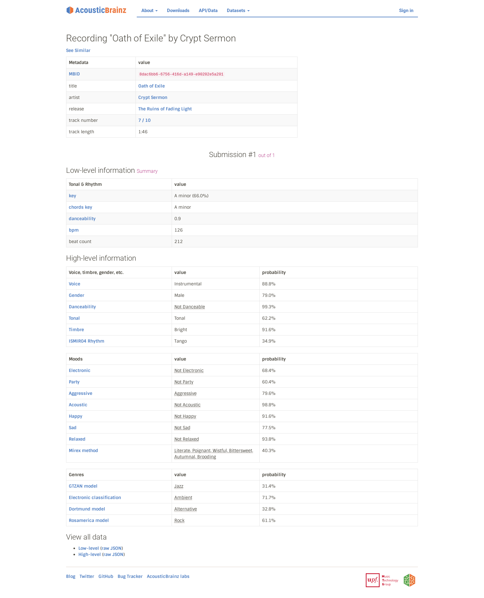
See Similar (78, 50)
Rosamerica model (89, 520)
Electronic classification (95, 497)
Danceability (82, 307)
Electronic (79, 370)
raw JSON (112, 548)
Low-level (88, 548)
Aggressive (80, 393)
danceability (82, 218)
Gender (76, 295)
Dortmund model (87, 509)
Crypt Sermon (152, 97)
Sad (73, 427)
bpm (74, 230)
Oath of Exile (151, 86)
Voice (74, 284)
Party (74, 382)
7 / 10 (144, 120)
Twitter (87, 576)
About (149, 10)
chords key (80, 207)
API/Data (208, 10)
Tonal (74, 318)
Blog (70, 576)
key (72, 196)
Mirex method (83, 450)
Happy (75, 416)
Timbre (76, 329)
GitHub (105, 576)
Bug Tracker (130, 576)
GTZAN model (83, 486)
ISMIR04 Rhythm (86, 341)
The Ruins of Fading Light (165, 109)
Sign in (406, 10)
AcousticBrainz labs (168, 576)
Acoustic (78, 405)
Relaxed (77, 439)
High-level (89, 554)
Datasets (238, 10)
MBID (74, 74)
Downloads (178, 10)
